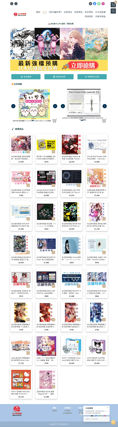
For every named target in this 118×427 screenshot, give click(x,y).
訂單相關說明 (67, 413)
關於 (54, 408)
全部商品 (67, 408)
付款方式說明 (83, 408)
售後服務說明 (83, 413)
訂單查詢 (67, 410)
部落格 (54, 410)
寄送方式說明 (83, 410)
